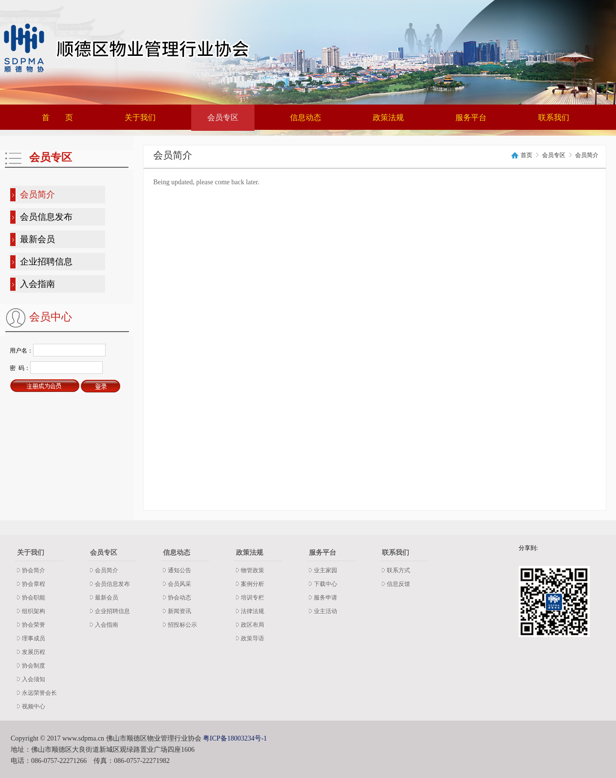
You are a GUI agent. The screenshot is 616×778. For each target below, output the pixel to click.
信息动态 (305, 117)
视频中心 (33, 706)
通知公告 (179, 570)
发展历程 (33, 652)
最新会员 (37, 239)
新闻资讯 (179, 611)
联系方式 (398, 570)
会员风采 (179, 584)
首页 (526, 155)
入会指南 (37, 284)
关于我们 (140, 117)
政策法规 (388, 117)
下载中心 (325, 584)
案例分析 (252, 584)
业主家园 (325, 570)
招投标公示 (182, 624)
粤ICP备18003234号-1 (235, 738)
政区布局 (252, 624)
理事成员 (33, 638)
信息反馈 (398, 584)
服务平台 (471, 117)
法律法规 (252, 611)
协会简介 (33, 570)
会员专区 (222, 117)
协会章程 (33, 584)
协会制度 (33, 665)
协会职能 (33, 597)
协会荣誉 (33, 624)
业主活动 (325, 611)
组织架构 (33, 611)
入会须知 (33, 679)
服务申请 (325, 597)
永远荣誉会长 (39, 693)
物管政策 (252, 570)
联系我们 (553, 117)
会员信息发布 (46, 217)
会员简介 (37, 194)
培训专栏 (252, 597)
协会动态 (179, 597)
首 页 (57, 117)
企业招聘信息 (46, 261)
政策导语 (252, 638)
